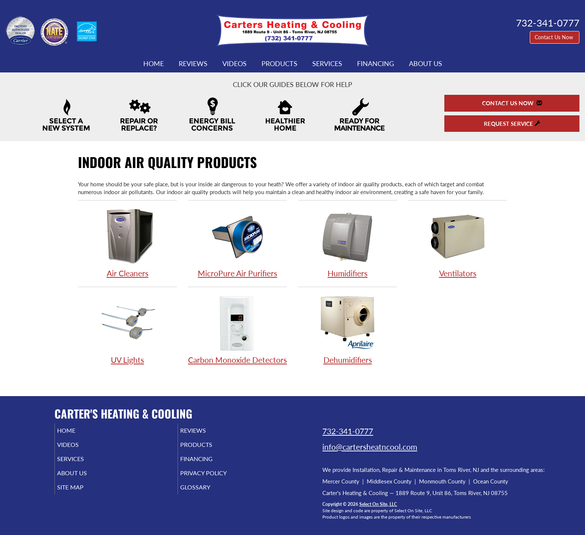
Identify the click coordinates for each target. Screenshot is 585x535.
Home (153, 63)
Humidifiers (347, 243)
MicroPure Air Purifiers (237, 243)
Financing (375, 63)
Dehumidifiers (347, 329)
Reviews (193, 63)
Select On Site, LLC (378, 504)
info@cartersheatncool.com (369, 446)
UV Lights (127, 329)
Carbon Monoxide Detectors (237, 329)
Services (327, 63)
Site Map (81, 494)
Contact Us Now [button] (555, 37)
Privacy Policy (215, 478)
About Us (425, 63)
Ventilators (457, 243)
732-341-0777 (347, 431)
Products (279, 63)
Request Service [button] (512, 123)
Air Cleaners (127, 243)
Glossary (205, 494)
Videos (234, 63)
